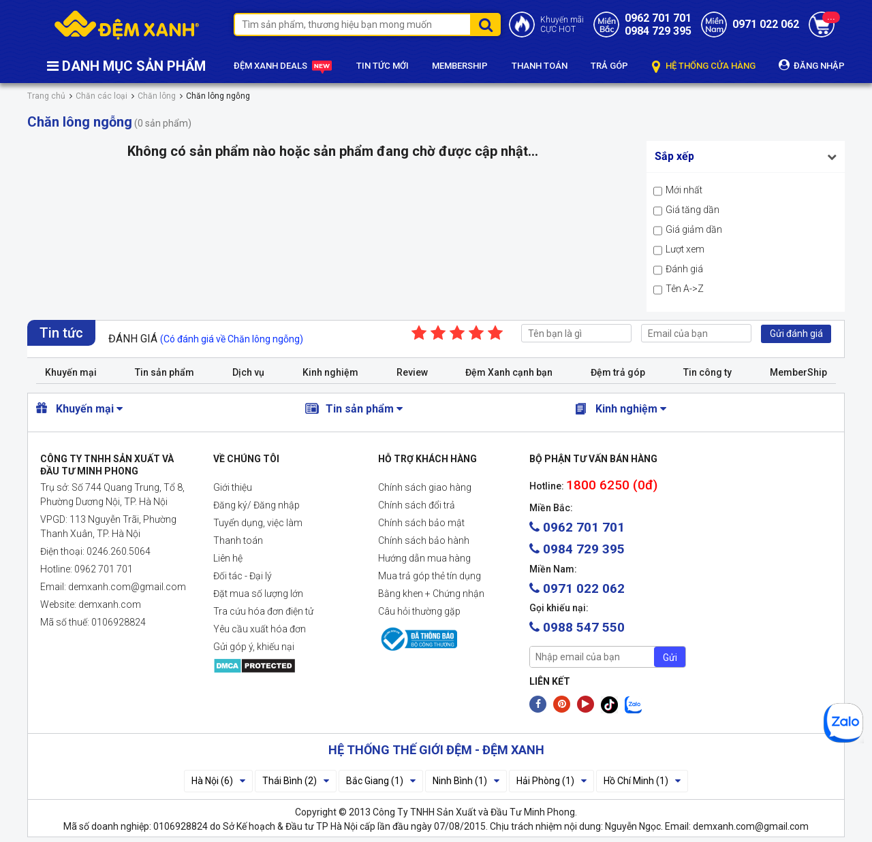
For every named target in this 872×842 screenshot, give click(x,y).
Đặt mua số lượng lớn (258, 593)
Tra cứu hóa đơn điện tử (263, 611)
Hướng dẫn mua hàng (424, 558)
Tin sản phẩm (164, 372)
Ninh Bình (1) (466, 780)
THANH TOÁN (539, 66)
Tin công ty (707, 372)
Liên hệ (228, 558)
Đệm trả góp (618, 372)
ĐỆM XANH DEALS (283, 67)
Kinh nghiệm (330, 372)
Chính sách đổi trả (416, 505)
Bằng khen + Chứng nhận (431, 593)
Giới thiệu (232, 487)
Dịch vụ (248, 372)
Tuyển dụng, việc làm (257, 522)
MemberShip (798, 372)
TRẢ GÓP (609, 66)
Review (412, 372)
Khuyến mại (71, 372)
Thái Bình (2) (295, 780)
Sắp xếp (674, 156)
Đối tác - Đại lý (242, 575)
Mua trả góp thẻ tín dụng (429, 575)
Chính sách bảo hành (423, 540)
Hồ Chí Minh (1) (642, 780)
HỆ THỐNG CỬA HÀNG (704, 66)
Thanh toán (238, 540)
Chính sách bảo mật (421, 522)
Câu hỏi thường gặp (419, 611)
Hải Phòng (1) (551, 780)
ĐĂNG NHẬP (812, 65)
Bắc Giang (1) (381, 780)
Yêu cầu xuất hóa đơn (259, 629)
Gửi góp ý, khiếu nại (253, 646)
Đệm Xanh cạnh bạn (508, 372)
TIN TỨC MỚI (382, 66)
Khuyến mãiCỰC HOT (562, 24)
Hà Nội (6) (218, 780)
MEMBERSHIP (460, 66)
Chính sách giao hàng (424, 487)
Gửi (670, 657)
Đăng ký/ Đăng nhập (256, 505)
